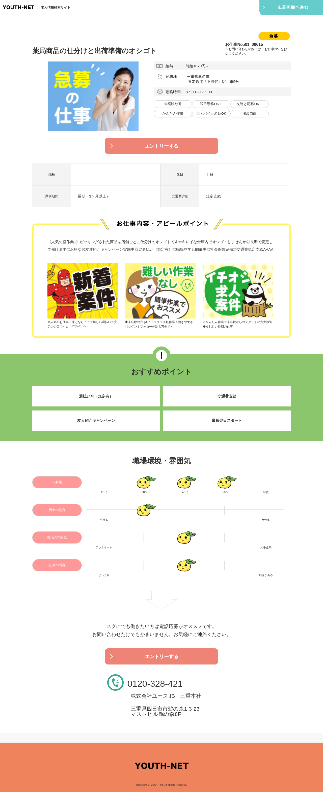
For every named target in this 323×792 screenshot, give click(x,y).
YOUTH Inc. (157, 784)
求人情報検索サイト (55, 7)
